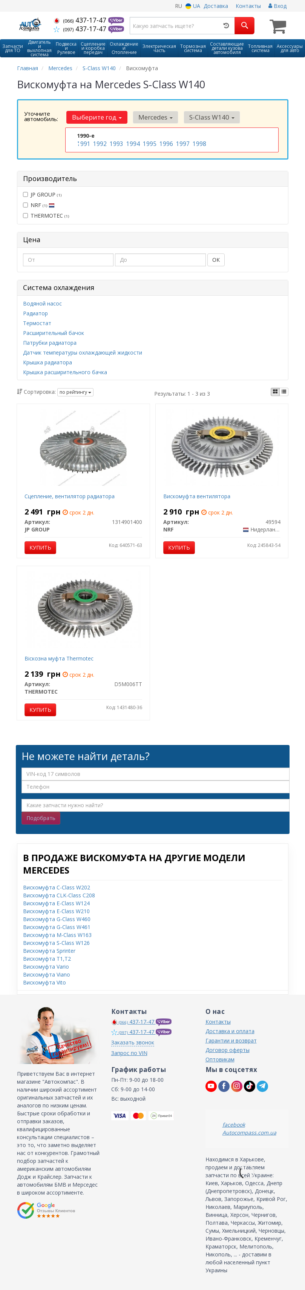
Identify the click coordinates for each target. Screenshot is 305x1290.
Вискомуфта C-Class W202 (56, 886)
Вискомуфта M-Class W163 (57, 933)
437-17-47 (81, 20)
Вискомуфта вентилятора (196, 495)
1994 (132, 142)
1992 (99, 142)
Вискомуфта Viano (46, 973)
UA (192, 5)
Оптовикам (219, 1058)
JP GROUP (42, 193)
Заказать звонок (132, 1041)
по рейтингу (75, 391)
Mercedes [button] (152, 116)
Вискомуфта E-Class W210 (56, 910)
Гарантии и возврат (231, 1039)
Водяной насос (42, 302)
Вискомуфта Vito (44, 981)
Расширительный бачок (53, 332)
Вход (277, 5)
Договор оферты (227, 1048)
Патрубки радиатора (50, 342)
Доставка (216, 5)
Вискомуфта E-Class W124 (56, 902)
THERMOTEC (46, 214)
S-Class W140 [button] (206, 116)
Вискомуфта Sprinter (49, 949)
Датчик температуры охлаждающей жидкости (82, 351)
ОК (216, 259)
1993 (116, 142)
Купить (40, 546)
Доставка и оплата (229, 1030)
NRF (39, 203)
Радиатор (35, 312)
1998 (199, 142)
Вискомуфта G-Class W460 (56, 917)
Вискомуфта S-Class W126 (56, 941)
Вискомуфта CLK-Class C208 (59, 894)
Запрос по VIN (129, 1051)
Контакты (248, 5)
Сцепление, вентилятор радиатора (70, 495)
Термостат (37, 322)
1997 (182, 142)
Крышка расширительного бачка (65, 371)
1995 (149, 142)
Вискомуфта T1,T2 (47, 957)
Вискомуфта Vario (46, 965)
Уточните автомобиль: (41, 115)
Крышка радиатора (47, 361)
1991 (83, 142)
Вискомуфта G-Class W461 (56, 925)
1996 (165, 142)
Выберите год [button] (96, 116)
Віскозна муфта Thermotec (59, 657)
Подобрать (40, 816)
